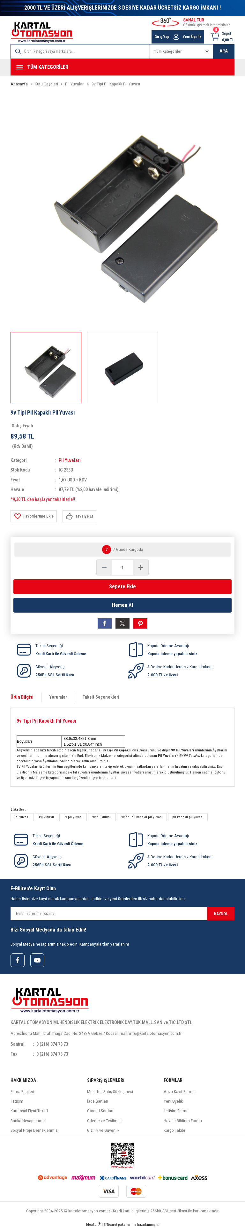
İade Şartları (97, 1101)
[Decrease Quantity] (104, 567)
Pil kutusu (46, 817)
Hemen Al (122, 605)
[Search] (80, 51)
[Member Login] (176, 37)
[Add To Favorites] (34, 516)
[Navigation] (122, 67)
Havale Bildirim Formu (183, 1120)
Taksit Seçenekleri (101, 697)
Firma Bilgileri (22, 1091)
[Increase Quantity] (140, 567)
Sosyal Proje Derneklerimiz (34, 1130)
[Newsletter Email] (122, 913)
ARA (223, 51)
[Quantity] (122, 567)
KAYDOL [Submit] (221, 913)
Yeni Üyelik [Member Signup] (192, 37)
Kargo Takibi (174, 1130)
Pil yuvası (22, 817)
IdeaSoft (93, 1224)
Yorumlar (58, 697)
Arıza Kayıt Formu (179, 1091)
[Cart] (222, 37)
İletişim (17, 1101)
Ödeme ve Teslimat (104, 1120)
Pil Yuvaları (70, 460)
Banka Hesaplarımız (28, 1120)
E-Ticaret (110, 1224)
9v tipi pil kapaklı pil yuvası (142, 817)
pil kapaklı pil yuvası (188, 817)
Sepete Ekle (122, 586)
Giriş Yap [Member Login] (161, 37)
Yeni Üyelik (173, 1101)
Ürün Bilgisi (22, 697)
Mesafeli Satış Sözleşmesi (110, 1091)
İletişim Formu (176, 1110)
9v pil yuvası (73, 817)
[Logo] (42, 32)
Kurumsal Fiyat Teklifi (29, 1110)
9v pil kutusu (102, 817)
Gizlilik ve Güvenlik (103, 1130)
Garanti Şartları (100, 1110)
